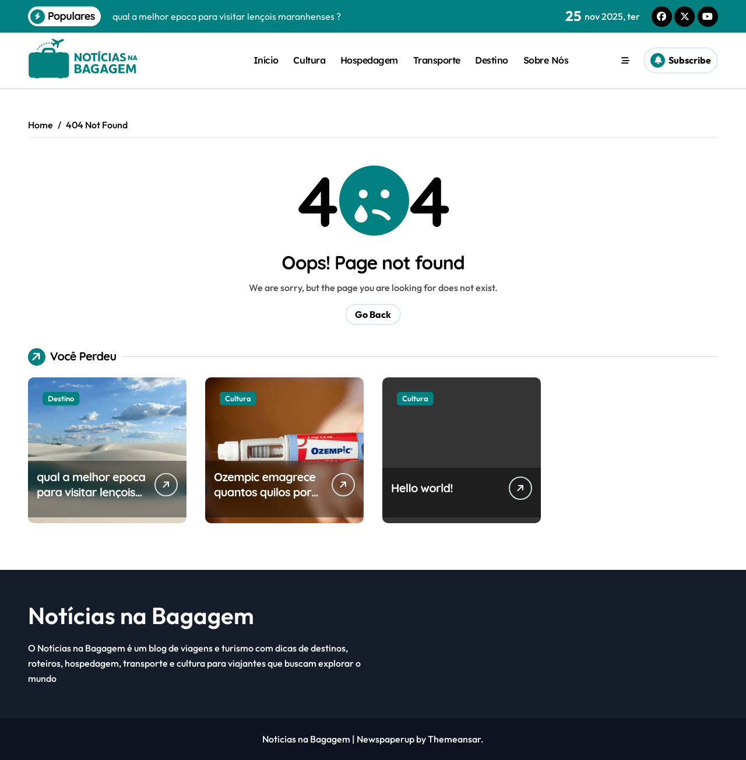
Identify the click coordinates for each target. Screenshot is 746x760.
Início (266, 60)
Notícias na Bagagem (141, 615)
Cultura (309, 60)
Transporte (436, 60)
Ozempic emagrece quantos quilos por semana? (264, 492)
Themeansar (454, 739)
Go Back (373, 314)
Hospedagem (369, 60)
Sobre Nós (546, 60)
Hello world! (422, 488)
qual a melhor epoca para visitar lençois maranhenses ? (91, 492)
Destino (491, 60)
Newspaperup (385, 739)
